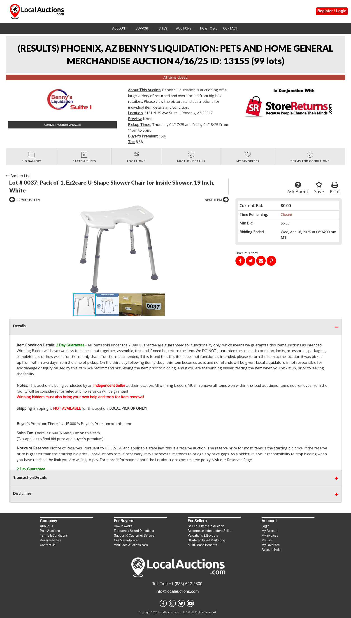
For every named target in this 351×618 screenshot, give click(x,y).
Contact (230, 28)
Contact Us (48, 545)
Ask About (297, 188)
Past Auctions (50, 531)
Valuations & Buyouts (203, 535)
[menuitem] (121, 28)
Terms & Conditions (54, 535)
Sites (163, 28)
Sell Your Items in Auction (206, 526)
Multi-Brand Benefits (202, 545)
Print (335, 188)
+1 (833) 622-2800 (185, 583)
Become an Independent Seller (210, 531)
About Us (46, 526)
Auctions (183, 28)
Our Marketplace (126, 540)
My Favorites (271, 545)
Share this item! (246, 253)
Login (265, 526)
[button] (57, 249)
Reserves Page (239, 459)
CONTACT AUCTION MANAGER (62, 124)
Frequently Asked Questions (134, 531)
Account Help (271, 550)
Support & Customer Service (134, 535)
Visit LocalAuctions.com (131, 545)
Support (143, 28)
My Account (270, 531)
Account (119, 28)
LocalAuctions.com (105, 453)
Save (319, 188)
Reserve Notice (50, 540)
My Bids (267, 540)
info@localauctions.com (177, 591)
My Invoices (270, 535)
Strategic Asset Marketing (206, 540)
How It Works (123, 526)
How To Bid (209, 28)
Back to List (18, 175)
